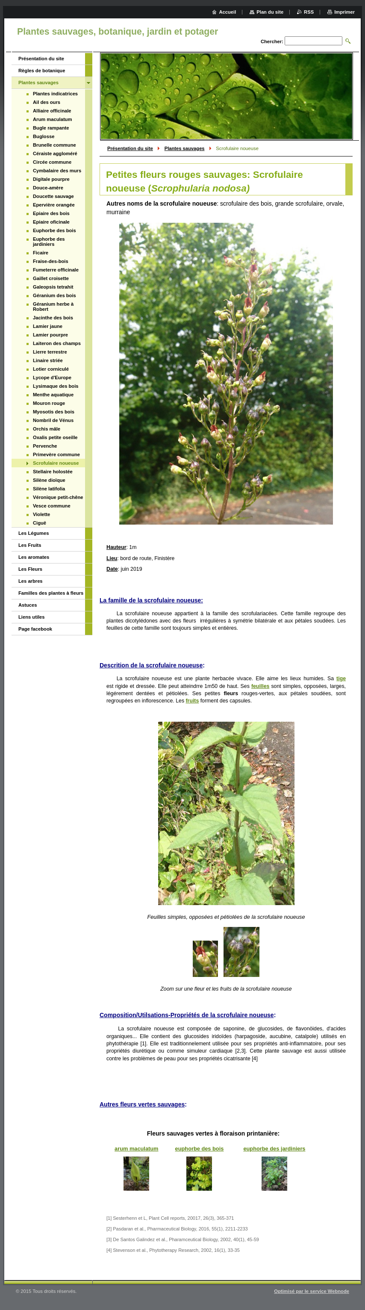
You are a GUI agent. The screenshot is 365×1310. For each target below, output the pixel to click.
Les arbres (30, 581)
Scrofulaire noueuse (56, 463)
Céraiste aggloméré (55, 153)
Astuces (27, 605)
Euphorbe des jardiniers (49, 241)
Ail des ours (46, 102)
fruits (192, 701)
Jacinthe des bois (53, 317)
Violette (41, 514)
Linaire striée (48, 360)
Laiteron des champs (57, 343)
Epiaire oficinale (51, 221)
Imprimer (344, 12)
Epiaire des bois (51, 213)
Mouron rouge (49, 403)
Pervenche (45, 445)
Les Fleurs (30, 569)
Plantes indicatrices (55, 93)
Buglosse (43, 136)
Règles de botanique (41, 70)
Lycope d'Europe (52, 377)
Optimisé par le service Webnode (311, 1291)
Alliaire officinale (52, 110)
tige (341, 679)
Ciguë (39, 522)
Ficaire (40, 252)
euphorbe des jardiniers (274, 1148)
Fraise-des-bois (50, 261)
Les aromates (33, 557)
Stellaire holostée (53, 471)
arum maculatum (136, 1148)
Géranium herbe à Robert (53, 306)
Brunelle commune (54, 145)
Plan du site (269, 12)
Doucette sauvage (53, 196)
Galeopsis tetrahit (53, 286)
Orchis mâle (46, 428)
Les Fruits (29, 545)
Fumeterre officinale (56, 269)
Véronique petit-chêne (58, 497)
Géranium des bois (54, 295)
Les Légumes (33, 533)
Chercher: (272, 41)
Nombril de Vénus (53, 420)
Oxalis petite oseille (55, 437)
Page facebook (35, 628)
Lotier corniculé (51, 369)
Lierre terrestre (50, 351)
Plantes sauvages (185, 148)
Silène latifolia (49, 488)
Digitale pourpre (51, 179)
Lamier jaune (47, 326)
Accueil (227, 12)
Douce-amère (48, 187)
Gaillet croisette (51, 278)
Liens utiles (31, 617)
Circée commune (52, 162)
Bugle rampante (51, 127)
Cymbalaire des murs (57, 170)
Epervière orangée (54, 204)
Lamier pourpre (50, 334)
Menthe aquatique (53, 394)
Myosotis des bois (53, 411)
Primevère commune (56, 454)
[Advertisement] (49, 672)
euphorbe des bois (199, 1148)
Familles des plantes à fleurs (50, 593)
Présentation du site (130, 148)
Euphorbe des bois (54, 230)
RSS (309, 12)
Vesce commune (52, 505)
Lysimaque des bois (56, 386)
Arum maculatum (52, 119)
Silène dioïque (49, 480)
